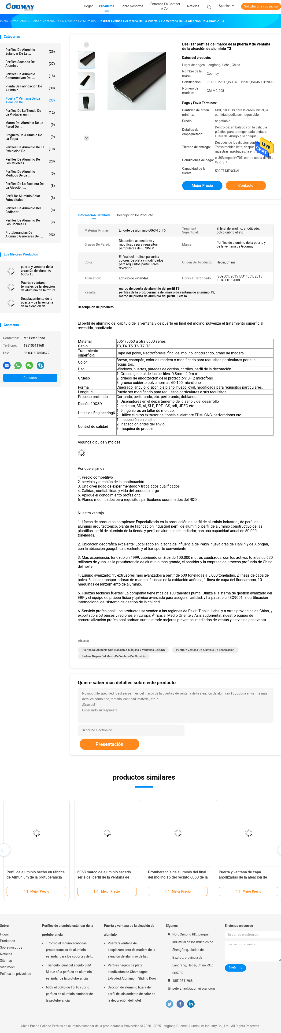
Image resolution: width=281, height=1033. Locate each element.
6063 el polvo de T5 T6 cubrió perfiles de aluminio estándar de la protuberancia (69, 993)
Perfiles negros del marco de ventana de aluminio (114, 656)
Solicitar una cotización (261, 6)
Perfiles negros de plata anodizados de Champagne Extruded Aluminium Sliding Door (132, 971)
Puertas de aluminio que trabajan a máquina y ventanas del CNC (123, 650)
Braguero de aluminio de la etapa (30, 137)
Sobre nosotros (11, 947)
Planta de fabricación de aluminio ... (30, 88)
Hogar (4, 934)
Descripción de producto (135, 215)
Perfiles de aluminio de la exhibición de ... (30, 149)
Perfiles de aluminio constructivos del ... (30, 76)
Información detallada (94, 215)
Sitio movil (7, 967)
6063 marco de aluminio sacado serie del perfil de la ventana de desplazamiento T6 (104, 877)
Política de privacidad (15, 974)
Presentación (109, 744)
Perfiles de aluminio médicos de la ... (30, 173)
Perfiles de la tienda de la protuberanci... (30, 112)
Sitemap (6, 960)
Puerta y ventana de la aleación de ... (30, 100)
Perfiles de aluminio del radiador (30, 210)
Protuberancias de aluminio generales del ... (30, 234)
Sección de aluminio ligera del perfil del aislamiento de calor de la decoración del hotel (131, 993)
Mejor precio (202, 185)
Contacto (30, 378)
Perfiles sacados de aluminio (30, 64)
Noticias (6, 954)
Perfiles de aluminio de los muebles (30, 161)
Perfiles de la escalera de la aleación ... (30, 185)
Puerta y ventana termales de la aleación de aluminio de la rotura (38, 286)
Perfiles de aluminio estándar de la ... (30, 51)
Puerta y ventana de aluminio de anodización (205, 650)
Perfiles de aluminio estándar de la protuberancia (67, 930)
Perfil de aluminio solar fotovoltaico (30, 198)
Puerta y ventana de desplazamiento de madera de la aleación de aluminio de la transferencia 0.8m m (131, 950)
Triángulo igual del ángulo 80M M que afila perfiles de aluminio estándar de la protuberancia (69, 971)
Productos (7, 941)
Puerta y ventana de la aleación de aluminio (129, 930)
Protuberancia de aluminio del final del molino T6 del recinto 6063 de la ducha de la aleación (178, 877)
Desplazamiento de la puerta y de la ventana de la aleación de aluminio (37, 302)
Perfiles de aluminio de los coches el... (30, 222)
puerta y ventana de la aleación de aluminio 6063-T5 (37, 270)
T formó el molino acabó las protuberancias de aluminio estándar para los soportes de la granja (69, 950)
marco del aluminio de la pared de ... (30, 124)
